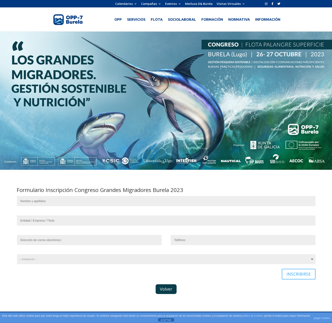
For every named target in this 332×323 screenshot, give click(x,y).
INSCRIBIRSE (298, 274)
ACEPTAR (165, 320)
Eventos (171, 4)
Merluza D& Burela (199, 4)
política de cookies (252, 315)
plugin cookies (322, 318)
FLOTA (157, 19)
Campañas (149, 4)
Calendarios (124, 4)
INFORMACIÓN (267, 19)
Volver (166, 289)
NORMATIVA (239, 19)
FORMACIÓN (212, 19)
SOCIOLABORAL (182, 19)
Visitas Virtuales (229, 4)
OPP (118, 19)
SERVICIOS (136, 19)
